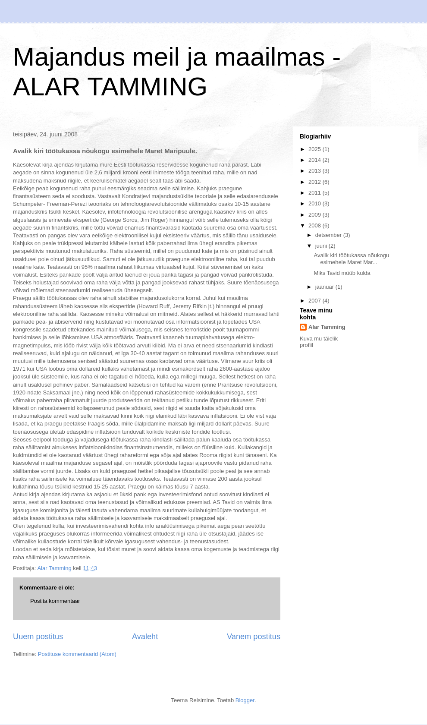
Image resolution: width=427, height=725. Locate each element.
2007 (315, 300)
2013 (315, 170)
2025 (315, 149)
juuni (322, 246)
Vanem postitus (253, 636)
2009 (315, 214)
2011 (315, 192)
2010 (315, 203)
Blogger (244, 700)
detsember (329, 235)
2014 (315, 160)
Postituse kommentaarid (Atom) (77, 654)
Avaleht (145, 636)
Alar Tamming (326, 327)
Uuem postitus (38, 636)
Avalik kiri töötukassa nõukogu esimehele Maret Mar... (351, 258)
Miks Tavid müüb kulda (342, 273)
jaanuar (325, 287)
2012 (315, 182)
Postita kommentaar (55, 601)
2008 (315, 225)
